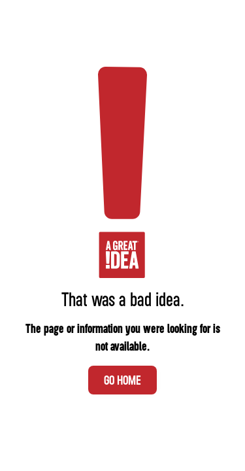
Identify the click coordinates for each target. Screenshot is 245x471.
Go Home (122, 380)
